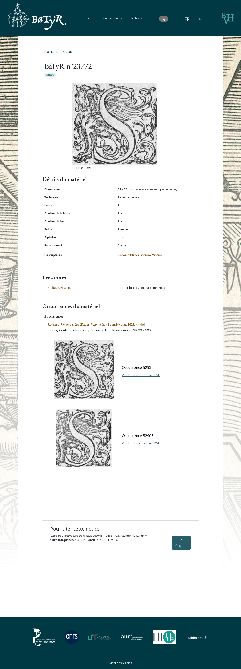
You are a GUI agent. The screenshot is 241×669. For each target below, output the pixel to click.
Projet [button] (87, 18)
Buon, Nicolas (61, 288)
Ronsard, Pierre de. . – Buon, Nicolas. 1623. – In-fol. (96, 324)
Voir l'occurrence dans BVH (141, 375)
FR (187, 19)
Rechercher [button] (111, 18)
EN (199, 19)
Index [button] (135, 18)
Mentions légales (120, 663)
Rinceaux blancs (128, 255)
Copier (181, 543)
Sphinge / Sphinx (151, 255)
